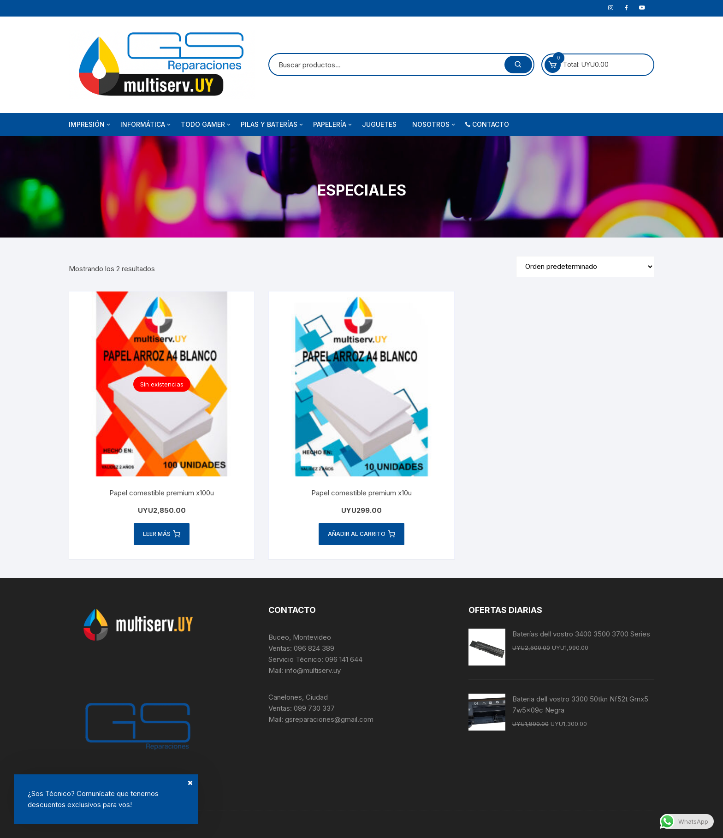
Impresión (90, 124)
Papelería (333, 124)
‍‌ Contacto (487, 124)
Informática (146, 124)
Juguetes (379, 124)
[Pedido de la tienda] (585, 266)
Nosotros (434, 124)
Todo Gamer (206, 124)
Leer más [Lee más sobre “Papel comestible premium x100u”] (161, 534)
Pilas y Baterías (272, 124)
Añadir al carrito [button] (361, 534)
